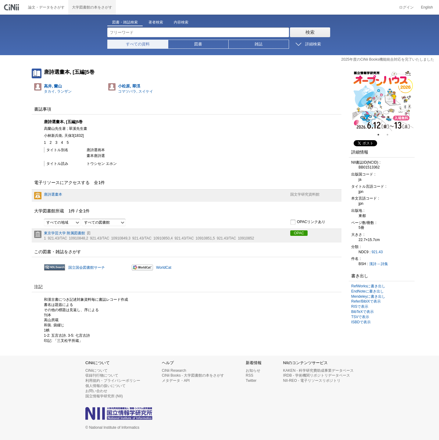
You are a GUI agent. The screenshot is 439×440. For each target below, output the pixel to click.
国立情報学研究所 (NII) (104, 396)
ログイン (406, 7)
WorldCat (163, 267)
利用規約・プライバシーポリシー (112, 380)
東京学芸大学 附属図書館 (64, 233)
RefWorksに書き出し (368, 286)
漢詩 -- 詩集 (378, 264)
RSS (249, 375)
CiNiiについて (96, 370)
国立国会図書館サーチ (86, 267)
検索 (310, 32)
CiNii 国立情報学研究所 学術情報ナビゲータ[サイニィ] (12, 7)
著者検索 (155, 22)
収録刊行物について (101, 375)
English (427, 7)
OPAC (299, 233)
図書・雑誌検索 (125, 22)
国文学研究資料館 (304, 194)
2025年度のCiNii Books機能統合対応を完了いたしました (387, 59)
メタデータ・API (176, 380)
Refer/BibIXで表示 (366, 301)
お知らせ (253, 370)
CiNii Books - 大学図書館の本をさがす (193, 375)
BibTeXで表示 (362, 312)
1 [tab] (381, 135)
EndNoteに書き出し (367, 291)
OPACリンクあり (307, 222)
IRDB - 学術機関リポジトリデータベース (316, 375)
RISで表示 (359, 306)
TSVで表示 (360, 317)
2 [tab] (390, 135)
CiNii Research (174, 370)
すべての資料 (138, 44)
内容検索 (181, 22)
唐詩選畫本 (53, 194)
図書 (198, 44)
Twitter (251, 380)
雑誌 (258, 44)
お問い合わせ (96, 391)
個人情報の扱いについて (105, 386)
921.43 (377, 252)
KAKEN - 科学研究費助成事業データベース (318, 370)
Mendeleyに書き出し (368, 296)
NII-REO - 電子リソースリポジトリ (312, 380)
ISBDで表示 (361, 322)
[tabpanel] (383, 100)
